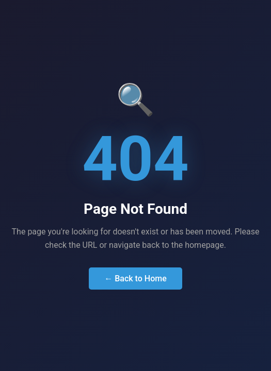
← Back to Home (135, 278)
